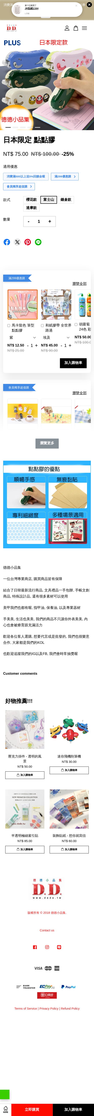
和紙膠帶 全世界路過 (56, 327)
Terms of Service (25, 1008)
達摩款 (31, 208)
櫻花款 (31, 200)
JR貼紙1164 (31, 4)
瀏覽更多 (47, 443)
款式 (6, 200)
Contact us (47, 930)
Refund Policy (70, 1008)
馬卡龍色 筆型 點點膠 (20, 327)
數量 (6, 219)
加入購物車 (73, 363)
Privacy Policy (49, 1008)
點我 (45, 15)
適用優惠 (10, 167)
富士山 (48, 200)
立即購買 (32, 1109)
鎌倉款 (66, 200)
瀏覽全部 (79, 284)
